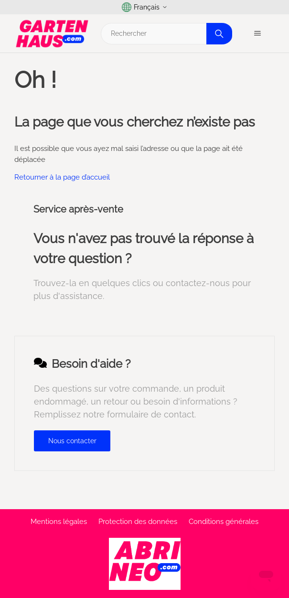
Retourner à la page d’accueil (62, 177)
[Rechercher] (165, 33)
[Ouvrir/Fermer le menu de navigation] (258, 33)
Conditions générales (223, 521)
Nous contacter (72, 441)
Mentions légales (59, 521)
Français (145, 7)
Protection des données (137, 521)
